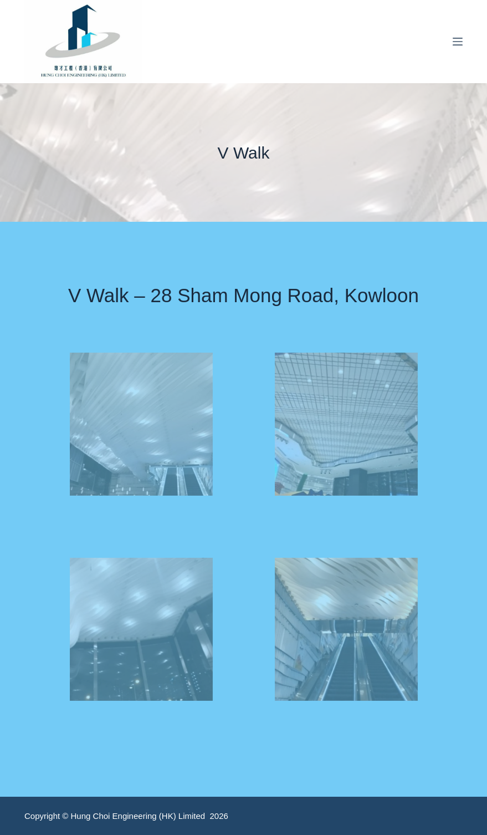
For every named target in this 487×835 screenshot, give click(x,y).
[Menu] (458, 42)
